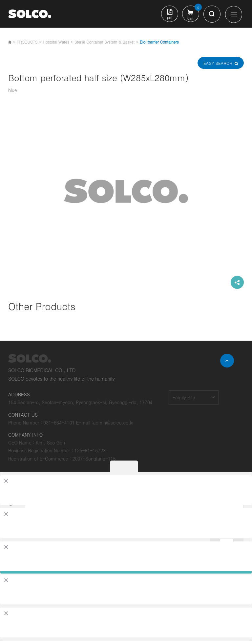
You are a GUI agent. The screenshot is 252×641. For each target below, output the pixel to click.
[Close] (6, 481)
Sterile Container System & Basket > (106, 42)
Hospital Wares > (58, 42)
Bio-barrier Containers (159, 42)
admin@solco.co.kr (113, 422)
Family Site (183, 397)
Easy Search (220, 63)
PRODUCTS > (29, 42)
